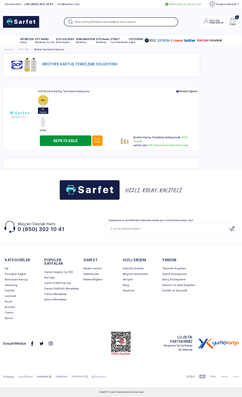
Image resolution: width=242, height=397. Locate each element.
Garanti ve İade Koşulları (178, 285)
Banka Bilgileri (93, 279)
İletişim (128, 279)
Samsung (11, 285)
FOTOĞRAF (136, 40)
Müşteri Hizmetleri (135, 274)
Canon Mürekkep (55, 294)
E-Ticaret (111, 392)
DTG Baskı (102, 40)
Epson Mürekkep (55, 299)
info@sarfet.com (68, 4)
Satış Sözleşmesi (174, 279)
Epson (9, 318)
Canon (9, 312)
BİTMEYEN (27, 40)
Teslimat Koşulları (174, 268)
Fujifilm (10, 290)
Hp (7, 268)
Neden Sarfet (93, 268)
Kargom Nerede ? (224, 4)
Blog (126, 285)
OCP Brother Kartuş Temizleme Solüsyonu (64, 91)
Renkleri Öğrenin (186, 91)
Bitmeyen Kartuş (16, 279)
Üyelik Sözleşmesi (174, 274)
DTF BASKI (45, 40)
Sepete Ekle (65, 140)
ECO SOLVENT (65, 40)
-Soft (102, 392)
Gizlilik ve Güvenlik (174, 290)
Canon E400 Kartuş (57, 283)
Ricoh (8, 301)
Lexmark (10, 296)
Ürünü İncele (97, 140)
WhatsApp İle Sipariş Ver (183, 4)
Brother (10, 307)
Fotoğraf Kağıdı (15, 274)
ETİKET (119, 40)
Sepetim (129, 290)
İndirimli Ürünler (133, 268)
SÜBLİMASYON (85, 40)
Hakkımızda (91, 274)
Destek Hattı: (29, 4)
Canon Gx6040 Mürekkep (61, 288)
